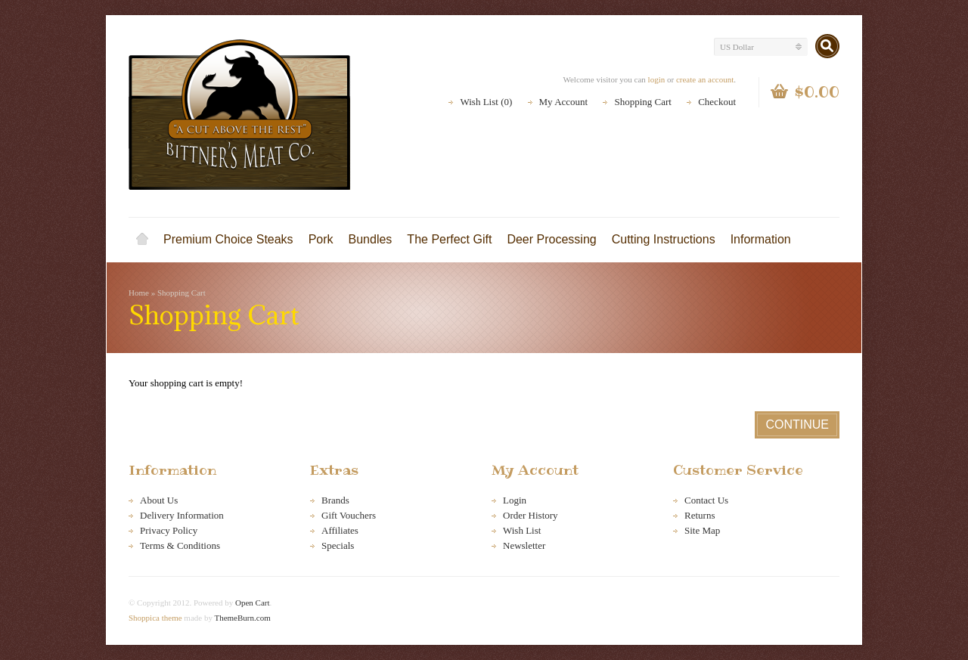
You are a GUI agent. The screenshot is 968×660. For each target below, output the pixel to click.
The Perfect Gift (449, 239)
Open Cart (252, 602)
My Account (563, 101)
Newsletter (524, 545)
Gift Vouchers (348, 515)
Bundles (370, 239)
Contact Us (706, 500)
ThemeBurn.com (242, 617)
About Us (159, 500)
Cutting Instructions (663, 239)
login (657, 79)
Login (514, 500)
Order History (530, 515)
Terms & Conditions (180, 545)
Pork (321, 239)
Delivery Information (182, 515)
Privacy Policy (168, 530)
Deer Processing (551, 239)
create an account (705, 79)
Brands (335, 500)
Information (761, 239)
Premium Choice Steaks (228, 239)
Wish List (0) (486, 101)
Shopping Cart (642, 101)
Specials (337, 545)
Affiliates (339, 530)
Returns (699, 515)
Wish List (522, 530)
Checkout (717, 101)
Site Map (702, 530)
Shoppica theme (155, 617)
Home (142, 240)
